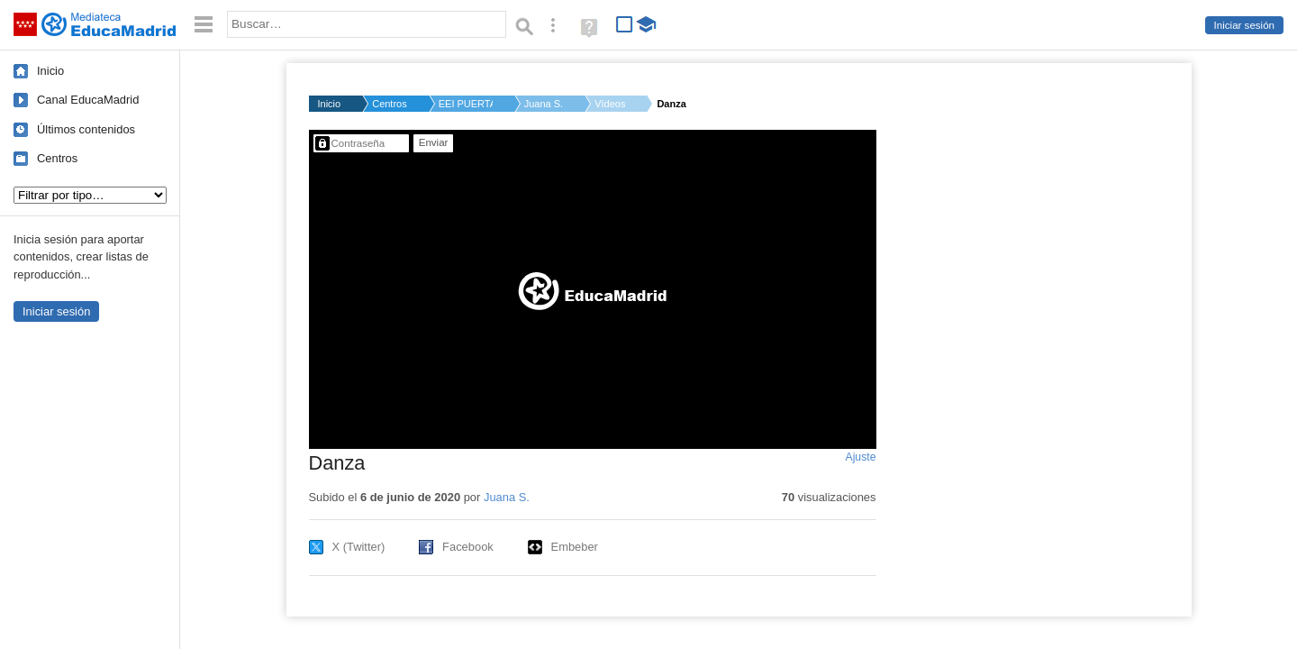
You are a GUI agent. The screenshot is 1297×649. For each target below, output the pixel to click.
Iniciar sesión (1244, 25)
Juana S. (543, 103)
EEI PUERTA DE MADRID (466, 103)
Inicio (50, 71)
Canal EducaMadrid (88, 99)
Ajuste (860, 457)
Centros (57, 158)
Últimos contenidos (86, 129)
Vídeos (609, 103)
